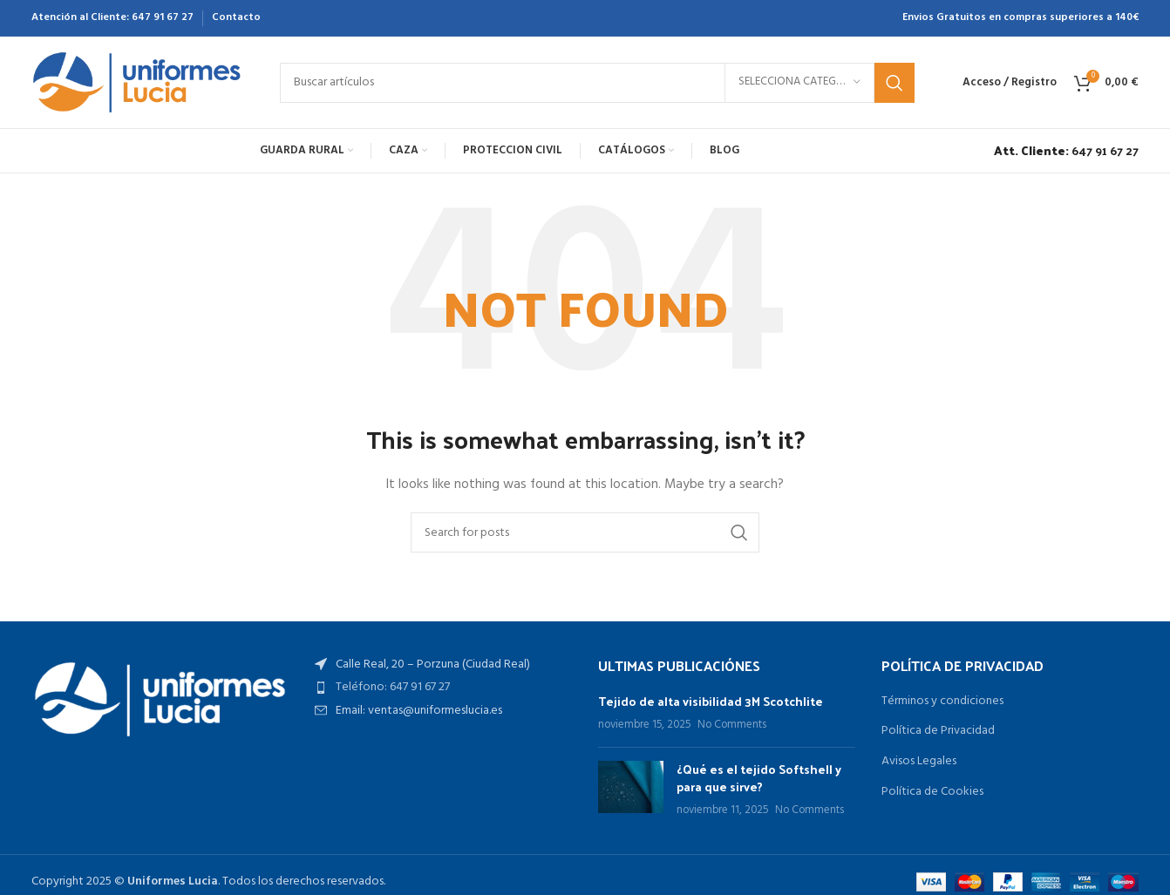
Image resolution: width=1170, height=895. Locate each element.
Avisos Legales (918, 761)
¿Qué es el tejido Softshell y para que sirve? (759, 777)
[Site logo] (138, 82)
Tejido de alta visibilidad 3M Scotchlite (710, 701)
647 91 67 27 (163, 17)
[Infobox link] (1062, 150)
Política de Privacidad (938, 731)
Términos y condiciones (942, 701)
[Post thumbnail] (630, 790)
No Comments (731, 725)
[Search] (597, 83)
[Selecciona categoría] (799, 83)
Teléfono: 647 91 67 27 (393, 687)
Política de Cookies (932, 792)
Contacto (236, 17)
